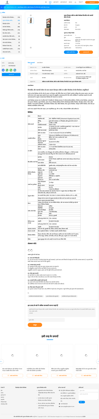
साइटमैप (2, 399)
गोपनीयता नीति (4, 404)
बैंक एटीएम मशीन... (11, 33)
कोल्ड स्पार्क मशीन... (11, 52)
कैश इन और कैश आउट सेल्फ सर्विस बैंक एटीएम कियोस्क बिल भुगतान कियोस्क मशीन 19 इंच (46, 406)
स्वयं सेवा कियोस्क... (11, 27)
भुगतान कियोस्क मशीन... (11, 20)
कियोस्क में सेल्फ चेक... (11, 45)
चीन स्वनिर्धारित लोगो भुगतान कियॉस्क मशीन (23, 416)
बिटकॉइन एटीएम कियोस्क (20, 387)
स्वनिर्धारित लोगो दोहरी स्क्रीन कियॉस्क (35, 296)
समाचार (2, 397)
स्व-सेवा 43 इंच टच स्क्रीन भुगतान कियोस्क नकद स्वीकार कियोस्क (45, 399)
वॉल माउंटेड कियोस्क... (11, 42)
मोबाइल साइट (3, 401)
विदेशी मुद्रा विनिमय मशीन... (11, 30)
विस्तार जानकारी (31, 62)
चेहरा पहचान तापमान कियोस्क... (11, 39)
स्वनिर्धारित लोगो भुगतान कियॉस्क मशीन (69, 296)
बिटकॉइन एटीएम (11, 23)
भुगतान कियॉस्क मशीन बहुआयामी (52, 296)
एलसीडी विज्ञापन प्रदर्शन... (11, 49)
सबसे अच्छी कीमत (71, 52)
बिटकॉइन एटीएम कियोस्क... (11, 17)
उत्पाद (2, 392)
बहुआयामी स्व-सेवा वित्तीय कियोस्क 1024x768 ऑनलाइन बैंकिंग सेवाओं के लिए (46, 393)
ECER (84, 416)
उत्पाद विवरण (40, 62)
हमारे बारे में (3, 395)
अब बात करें (92, 2)
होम (1, 390)
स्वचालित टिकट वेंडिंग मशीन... (11, 36)
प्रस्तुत (35, 325)
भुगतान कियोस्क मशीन (41, 387)
